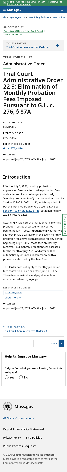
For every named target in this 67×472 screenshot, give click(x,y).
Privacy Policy (12, 437)
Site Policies (34, 437)
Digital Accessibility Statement (23, 429)
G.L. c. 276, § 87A (13, 148)
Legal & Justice (17, 17)
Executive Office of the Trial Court (23, 31)
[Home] (4, 17)
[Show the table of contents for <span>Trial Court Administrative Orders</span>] (57, 45)
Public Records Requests (19, 446)
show (11, 34)
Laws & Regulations (38, 17)
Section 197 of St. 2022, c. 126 (21, 210)
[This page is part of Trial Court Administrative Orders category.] (25, 331)
